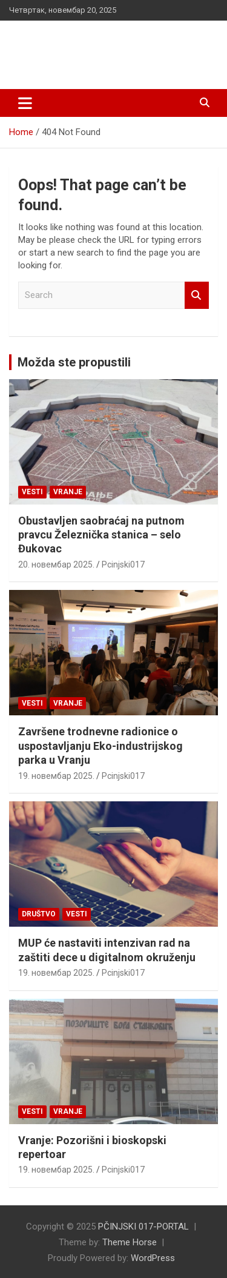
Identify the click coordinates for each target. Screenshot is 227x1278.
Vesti (32, 492)
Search (197, 295)
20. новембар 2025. (56, 564)
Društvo (39, 914)
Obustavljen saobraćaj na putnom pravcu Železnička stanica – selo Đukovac (101, 534)
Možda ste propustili (74, 362)
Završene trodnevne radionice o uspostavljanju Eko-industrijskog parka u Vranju (100, 745)
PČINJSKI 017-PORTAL (103, 42)
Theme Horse (129, 1242)
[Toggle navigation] (25, 103)
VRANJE (67, 492)
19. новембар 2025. (56, 776)
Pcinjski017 (123, 564)
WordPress (153, 1258)
